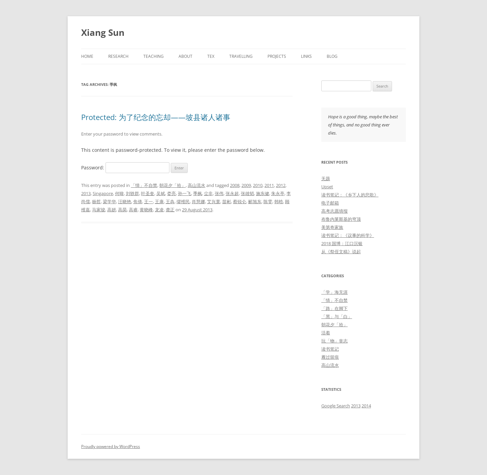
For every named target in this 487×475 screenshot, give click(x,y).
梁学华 (109, 201)
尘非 (208, 193)
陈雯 (267, 201)
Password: (125, 167)
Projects (277, 56)
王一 (148, 201)
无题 (325, 178)
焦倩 (137, 201)
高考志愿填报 (334, 211)
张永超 (232, 193)
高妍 (111, 210)
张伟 (219, 193)
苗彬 (226, 201)
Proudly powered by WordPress (110, 446)
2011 (269, 185)
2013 (86, 193)
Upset (327, 187)
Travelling (241, 56)
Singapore (103, 193)
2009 (246, 185)
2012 (280, 185)
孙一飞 (184, 193)
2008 (234, 185)
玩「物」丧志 (334, 341)
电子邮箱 (330, 203)
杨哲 (96, 201)
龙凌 (159, 210)
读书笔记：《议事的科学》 (347, 235)
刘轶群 (132, 193)
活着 (325, 333)
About (185, 56)
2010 (257, 185)
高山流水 (196, 185)
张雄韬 (247, 193)
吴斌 (160, 193)
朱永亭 (277, 193)
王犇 (170, 201)
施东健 (262, 193)
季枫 (197, 193)
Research (118, 56)
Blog (332, 56)
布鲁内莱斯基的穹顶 (341, 219)
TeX (210, 56)
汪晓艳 (124, 201)
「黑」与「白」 (336, 316)
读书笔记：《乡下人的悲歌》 (349, 195)
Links (306, 56)
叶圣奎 (147, 193)
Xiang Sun (102, 32)
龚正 (170, 210)
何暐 (119, 193)
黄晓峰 (146, 210)
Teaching (153, 56)
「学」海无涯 (334, 292)
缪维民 (183, 201)
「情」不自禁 (144, 185)
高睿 (133, 210)
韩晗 (278, 201)
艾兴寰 (213, 201)
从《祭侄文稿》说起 (341, 251)
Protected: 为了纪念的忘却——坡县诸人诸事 (155, 117)
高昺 (122, 210)
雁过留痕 (330, 357)
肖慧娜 (198, 201)
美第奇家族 (332, 227)
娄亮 (171, 193)
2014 (366, 406)
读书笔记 (330, 349)
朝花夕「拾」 (172, 185)
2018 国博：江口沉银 (342, 243)
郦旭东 (254, 201)
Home (87, 56)
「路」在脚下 (334, 308)
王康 (159, 201)
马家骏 (98, 210)
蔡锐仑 (239, 201)
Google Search (335, 406)
